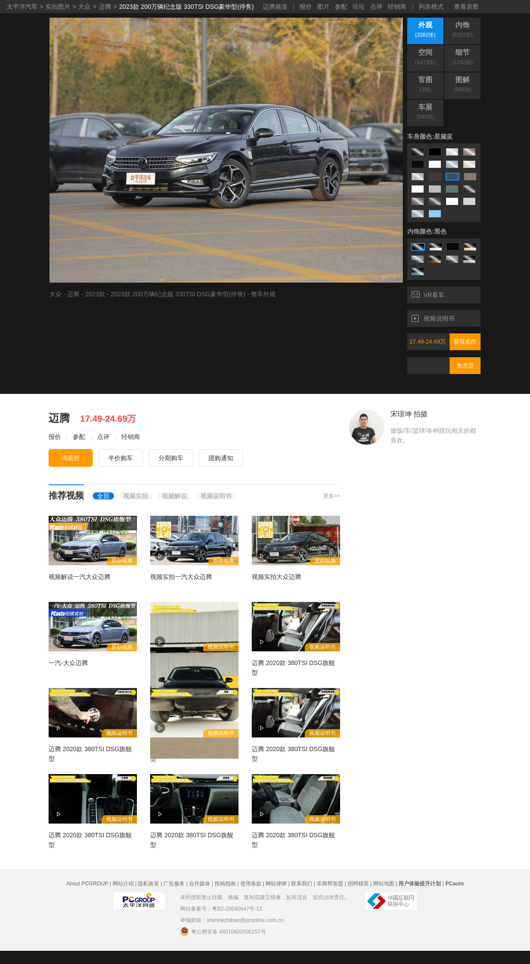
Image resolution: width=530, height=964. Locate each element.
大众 (84, 6)
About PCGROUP (87, 884)
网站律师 (276, 884)
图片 (323, 6)
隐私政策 (148, 884)
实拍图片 (57, 6)
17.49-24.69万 (427, 341)
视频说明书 (433, 318)
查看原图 (466, 6)
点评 (376, 6)
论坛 (358, 6)
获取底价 (465, 341)
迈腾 (105, 6)
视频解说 (174, 495)
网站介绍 (123, 884)
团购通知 (220, 457)
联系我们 (301, 884)
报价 (305, 6)
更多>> (331, 496)
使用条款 (250, 884)
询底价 (70, 457)
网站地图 (383, 884)
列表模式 (431, 6)
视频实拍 (135, 495)
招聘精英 (358, 884)
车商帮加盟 (330, 884)
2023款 (95, 294)
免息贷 (465, 365)
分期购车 (171, 457)
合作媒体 (199, 884)
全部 (103, 495)
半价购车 (120, 457)
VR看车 (428, 295)
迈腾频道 (275, 6)
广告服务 (174, 884)
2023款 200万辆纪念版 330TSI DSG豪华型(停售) (186, 6)
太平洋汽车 (22, 6)
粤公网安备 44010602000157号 (223, 931)
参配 (341, 6)
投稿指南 (225, 884)
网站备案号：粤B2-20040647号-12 (221, 909)
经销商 (397, 6)
